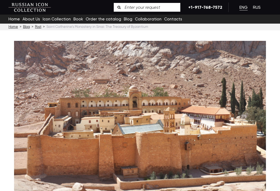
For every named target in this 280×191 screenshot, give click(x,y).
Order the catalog (103, 19)
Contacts (173, 19)
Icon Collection (57, 19)
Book (78, 19)
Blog (128, 19)
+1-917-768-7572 (204, 7)
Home (14, 19)
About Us (31, 19)
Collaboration (148, 19)
